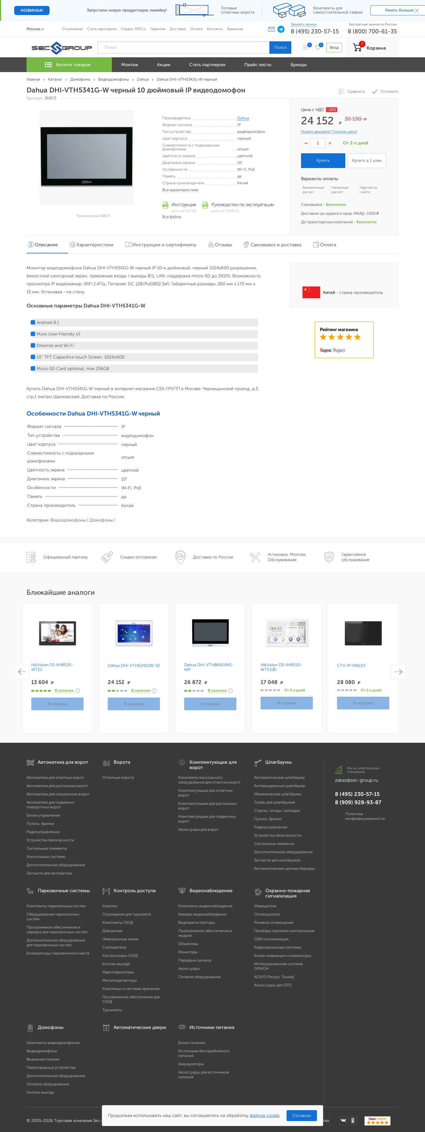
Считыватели (114, 945)
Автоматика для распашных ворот (57, 783)
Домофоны (101, 518)
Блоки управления (43, 813)
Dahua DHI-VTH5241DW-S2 (134, 663)
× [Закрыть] (416, 10)
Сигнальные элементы (47, 846)
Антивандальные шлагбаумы (279, 783)
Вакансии (235, 29)
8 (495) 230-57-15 (315, 31)
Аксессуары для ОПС (273, 983)
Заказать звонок (304, 24)
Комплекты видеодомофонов (53, 1040)
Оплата (196, 29)
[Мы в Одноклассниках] (353, 1118)
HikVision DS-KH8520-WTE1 (52, 665)
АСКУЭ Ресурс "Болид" (274, 975)
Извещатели (265, 904)
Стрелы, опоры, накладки (277, 808)
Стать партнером (102, 29)
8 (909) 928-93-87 (358, 800)
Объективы (188, 941)
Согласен (301, 1115)
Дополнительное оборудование (56, 863)
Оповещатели (267, 912)
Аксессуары (189, 966)
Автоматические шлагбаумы (279, 775)
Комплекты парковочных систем (56, 904)
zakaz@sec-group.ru (356, 778)
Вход (333, 47)
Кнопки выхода (116, 962)
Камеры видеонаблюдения (202, 912)
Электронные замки (120, 937)
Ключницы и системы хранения (130, 986)
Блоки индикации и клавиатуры (282, 953)
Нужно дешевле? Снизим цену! (329, 132)
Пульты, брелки (40, 821)
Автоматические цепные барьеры (284, 866)
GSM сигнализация (271, 937)
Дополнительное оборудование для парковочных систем (56, 940)
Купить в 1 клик (367, 160)
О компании (72, 29)
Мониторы (188, 950)
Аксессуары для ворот (198, 827)
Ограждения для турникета (126, 912)
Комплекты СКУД (117, 920)
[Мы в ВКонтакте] (343, 1118)
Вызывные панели (43, 1057)
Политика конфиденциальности (365, 814)
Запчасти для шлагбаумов (277, 858)
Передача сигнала (194, 958)
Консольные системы (46, 854)
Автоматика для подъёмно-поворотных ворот (51, 802)
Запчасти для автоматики (49, 871)
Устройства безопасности (50, 838)
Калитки (109, 904)
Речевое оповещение (273, 920)
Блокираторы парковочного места (58, 951)
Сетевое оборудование (199, 975)
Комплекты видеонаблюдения (205, 904)
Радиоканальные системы (277, 945)
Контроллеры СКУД (120, 953)
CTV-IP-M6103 (351, 663)
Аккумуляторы (191, 1062)
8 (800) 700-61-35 (372, 31)
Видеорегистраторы (196, 920)
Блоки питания (191, 1040)
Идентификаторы (118, 970)
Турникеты (112, 1008)
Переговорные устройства (51, 1065)
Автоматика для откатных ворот (55, 775)
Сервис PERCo (133, 29)
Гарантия (158, 29)
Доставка (178, 29)
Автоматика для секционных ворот (58, 792)
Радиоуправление (43, 830)
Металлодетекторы (119, 978)
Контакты (215, 29)
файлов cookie (264, 1115)
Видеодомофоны (68, 518)
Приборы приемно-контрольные (284, 928)
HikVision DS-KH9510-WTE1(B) (281, 665)
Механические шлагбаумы (277, 792)
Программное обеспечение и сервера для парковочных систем (57, 927)
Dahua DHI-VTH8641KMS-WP (208, 665)
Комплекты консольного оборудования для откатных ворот (209, 777)
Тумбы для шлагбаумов (274, 800)
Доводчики (112, 928)
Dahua (243, 118)
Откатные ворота (118, 775)
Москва (33, 29)
